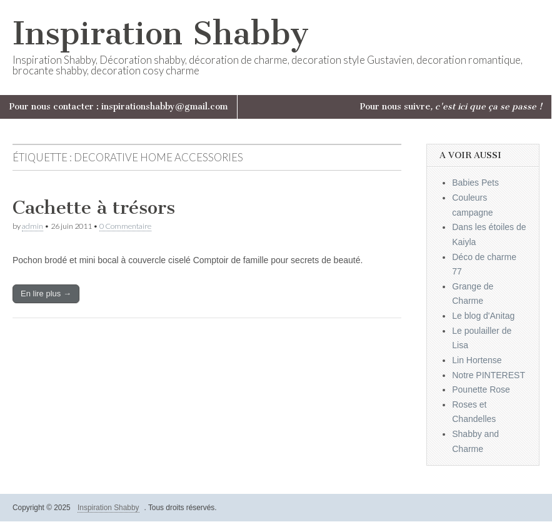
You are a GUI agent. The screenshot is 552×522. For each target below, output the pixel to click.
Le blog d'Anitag (483, 316)
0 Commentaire (125, 226)
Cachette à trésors (94, 207)
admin (32, 226)
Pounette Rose (481, 389)
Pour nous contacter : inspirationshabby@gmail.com (118, 106)
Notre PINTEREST (488, 375)
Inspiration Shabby (161, 33)
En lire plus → (46, 293)
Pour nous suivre (451, 106)
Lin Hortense (476, 360)
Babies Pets (475, 183)
